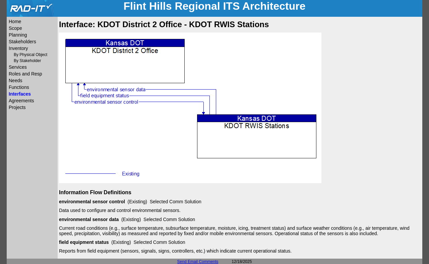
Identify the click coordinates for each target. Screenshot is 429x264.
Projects (17, 107)
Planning (18, 35)
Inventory (18, 48)
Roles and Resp (25, 73)
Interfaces (20, 94)
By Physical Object (30, 54)
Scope (15, 28)
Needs (15, 80)
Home (15, 21)
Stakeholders (22, 41)
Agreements (21, 100)
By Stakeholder (27, 60)
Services (18, 67)
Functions (19, 87)
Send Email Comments (198, 261)
